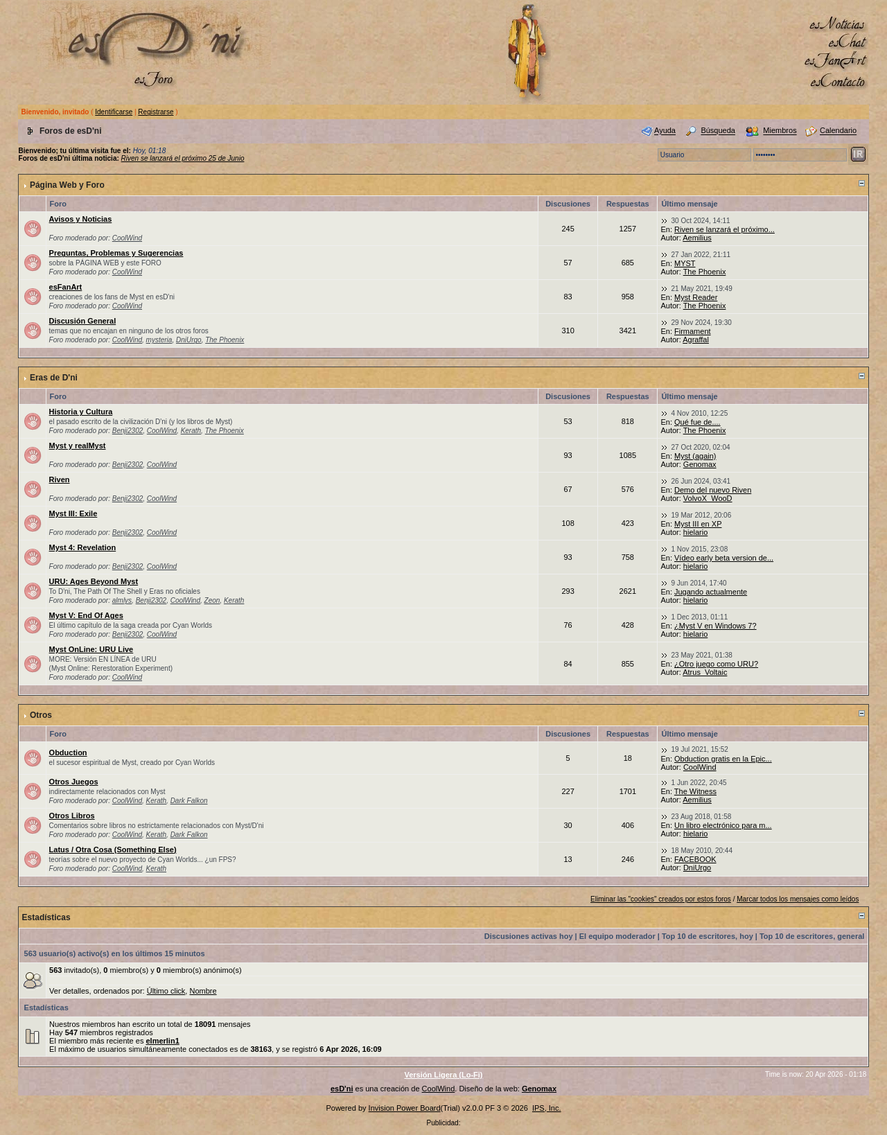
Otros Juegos (73, 781)
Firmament (692, 331)
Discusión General (82, 321)
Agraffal (696, 339)
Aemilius (697, 238)
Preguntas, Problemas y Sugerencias (116, 253)
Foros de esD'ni (70, 131)
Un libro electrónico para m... (723, 825)
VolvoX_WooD (707, 498)
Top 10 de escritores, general (811, 936)
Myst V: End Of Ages (86, 615)
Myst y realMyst (77, 445)
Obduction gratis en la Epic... (723, 759)
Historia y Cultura (81, 411)
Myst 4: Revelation (82, 547)
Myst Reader (695, 297)
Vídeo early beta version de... (723, 558)
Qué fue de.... (697, 422)
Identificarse (113, 112)
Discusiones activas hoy (528, 936)
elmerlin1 (162, 1041)
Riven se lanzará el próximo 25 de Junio (183, 158)
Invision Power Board (405, 1108)
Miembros (779, 131)
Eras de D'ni (54, 377)
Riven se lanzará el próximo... (724, 229)
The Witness (695, 791)
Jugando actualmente (710, 592)
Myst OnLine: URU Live (91, 649)
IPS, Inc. (546, 1108)
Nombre (202, 991)
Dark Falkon (189, 800)
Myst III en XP (697, 524)
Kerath (191, 430)
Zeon (212, 600)
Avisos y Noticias (80, 219)
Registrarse (155, 112)
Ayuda (665, 131)
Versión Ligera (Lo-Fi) (443, 1075)
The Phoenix (704, 271)
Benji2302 (127, 430)
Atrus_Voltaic (705, 672)
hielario (695, 532)
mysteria (159, 340)
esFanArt (65, 287)
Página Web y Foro (67, 185)
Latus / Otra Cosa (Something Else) (113, 849)
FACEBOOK (695, 859)
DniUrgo (189, 340)
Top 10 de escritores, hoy (707, 936)
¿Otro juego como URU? (716, 664)
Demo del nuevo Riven (712, 490)
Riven (59, 479)
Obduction (68, 752)
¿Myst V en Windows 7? (715, 626)
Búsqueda (718, 131)
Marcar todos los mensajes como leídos (798, 899)
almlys (122, 600)
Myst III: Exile (73, 513)
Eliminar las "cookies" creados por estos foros (660, 899)
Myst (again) (695, 456)
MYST (685, 263)
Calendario (838, 131)
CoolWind (127, 238)
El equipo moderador (617, 936)
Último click (166, 991)
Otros (41, 715)
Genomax (700, 464)
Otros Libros (72, 815)
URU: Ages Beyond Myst (94, 581)
